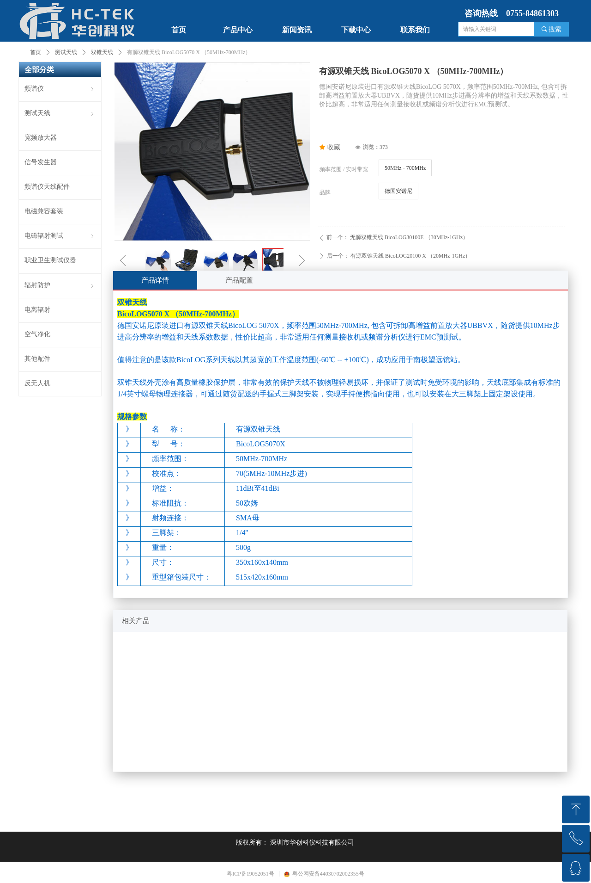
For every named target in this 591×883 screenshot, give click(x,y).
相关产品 (136, 620)
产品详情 (155, 280)
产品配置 (239, 280)
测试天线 (66, 52)
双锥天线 (102, 52)
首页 (35, 52)
